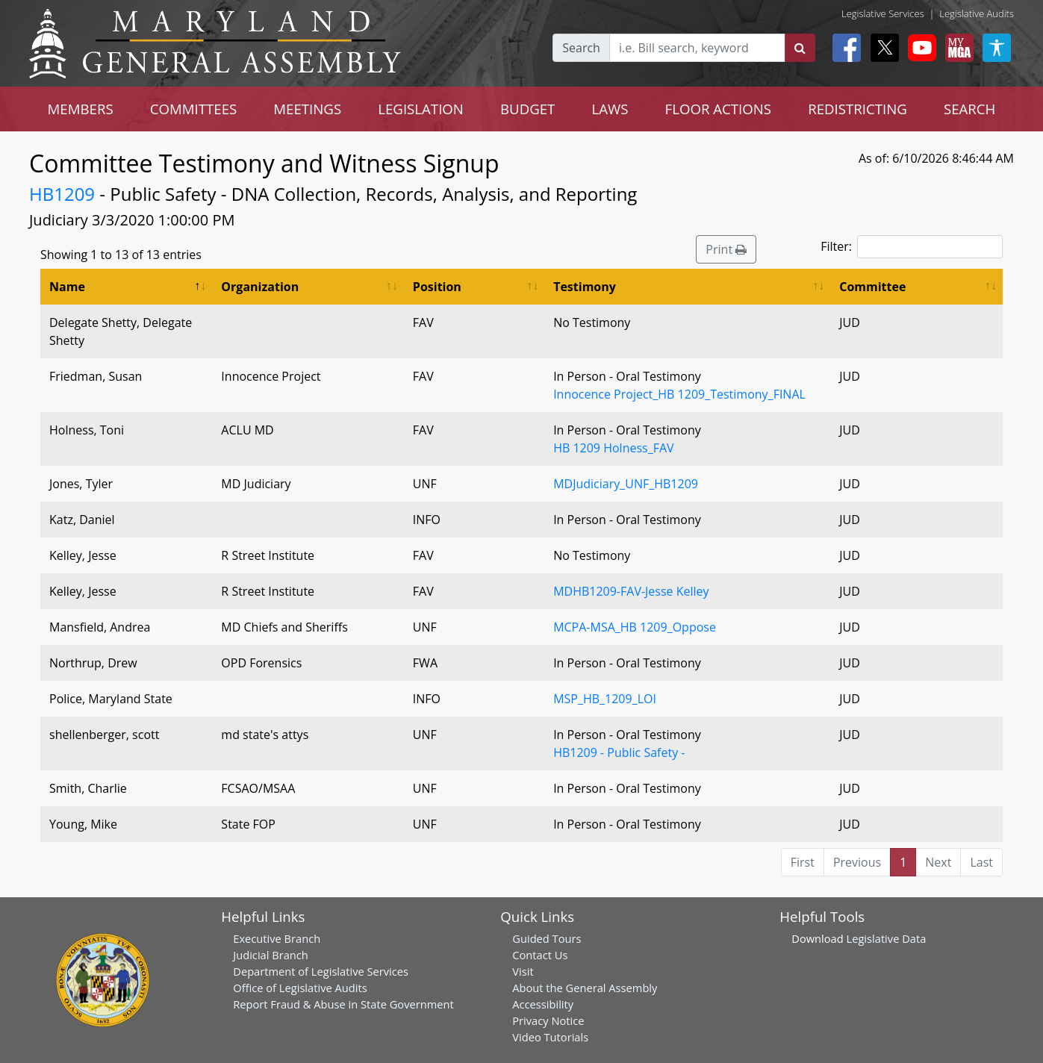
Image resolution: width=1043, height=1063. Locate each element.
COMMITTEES (193, 108)
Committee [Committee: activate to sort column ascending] (872, 286)
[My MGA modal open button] (956, 48)
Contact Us (539, 954)
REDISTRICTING (857, 108)
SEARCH (969, 108)
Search (581, 48)
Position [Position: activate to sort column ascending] (437, 286)
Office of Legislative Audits (300, 987)
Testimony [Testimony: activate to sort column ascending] (584, 286)
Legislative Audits (976, 13)
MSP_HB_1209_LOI (604, 699)
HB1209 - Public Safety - (619, 752)
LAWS (609, 108)
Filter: (912, 246)
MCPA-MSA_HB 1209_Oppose (634, 627)
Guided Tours (546, 938)
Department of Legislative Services (320, 971)
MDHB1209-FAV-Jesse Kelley (631, 591)
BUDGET (527, 108)
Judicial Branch (270, 954)
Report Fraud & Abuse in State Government (343, 1004)
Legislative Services (882, 13)
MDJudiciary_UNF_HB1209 (625, 484)
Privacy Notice (548, 1020)
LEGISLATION (421, 108)
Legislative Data (887, 938)
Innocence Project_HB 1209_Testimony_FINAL (679, 394)
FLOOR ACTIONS (718, 108)
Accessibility (542, 1004)
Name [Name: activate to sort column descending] (67, 286)
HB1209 (62, 193)
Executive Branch (276, 938)
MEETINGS (307, 108)
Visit (522, 971)
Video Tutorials (550, 1036)
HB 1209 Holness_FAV (613, 448)
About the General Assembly (584, 987)
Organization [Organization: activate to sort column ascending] (260, 286)
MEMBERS (80, 108)
